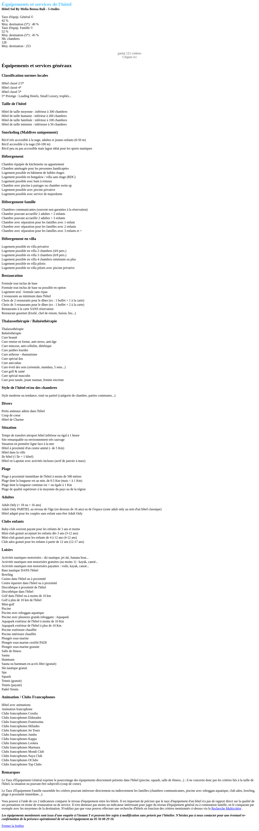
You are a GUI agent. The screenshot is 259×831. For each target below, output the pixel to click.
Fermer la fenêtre (13, 826)
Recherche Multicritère (226, 808)
